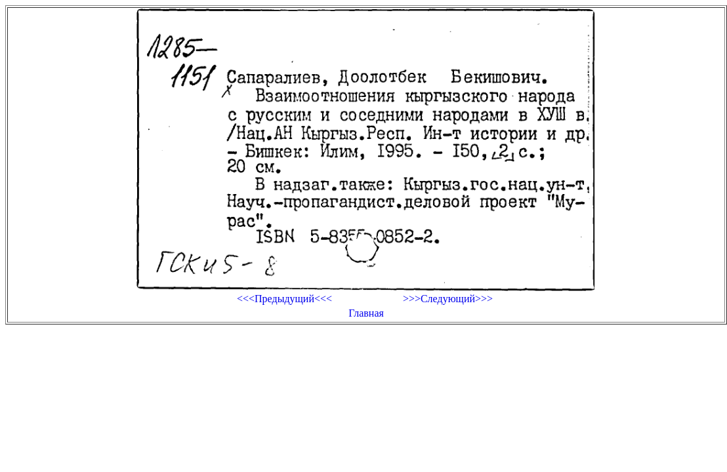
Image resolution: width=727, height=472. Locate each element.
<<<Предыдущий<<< (284, 298)
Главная (366, 313)
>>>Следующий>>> (448, 298)
